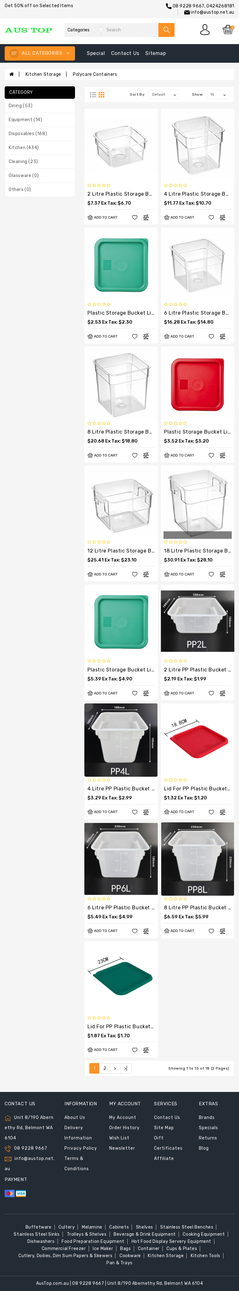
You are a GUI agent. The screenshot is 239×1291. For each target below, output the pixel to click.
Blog (204, 1148)
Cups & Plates (181, 1248)
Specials (208, 1127)
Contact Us (167, 1117)
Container (148, 1248)
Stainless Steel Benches (186, 1227)
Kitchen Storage (43, 74)
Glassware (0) (24, 175)
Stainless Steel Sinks (37, 1234)
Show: (198, 94)
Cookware (130, 1255)
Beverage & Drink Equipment (145, 1234)
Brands (207, 1117)
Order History (124, 1127)
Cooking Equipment (204, 1234)
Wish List (119, 1138)
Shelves (144, 1227)
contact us (125, 53)
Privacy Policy (80, 1148)
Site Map (164, 1127)
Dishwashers (41, 1241)
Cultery (67, 1227)
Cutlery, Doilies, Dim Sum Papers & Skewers (65, 1255)
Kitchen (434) (24, 147)
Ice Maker (103, 1248)
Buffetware (39, 1227)
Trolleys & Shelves (87, 1234)
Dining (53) (21, 105)
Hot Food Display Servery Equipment (171, 1241)
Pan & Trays (119, 1263)
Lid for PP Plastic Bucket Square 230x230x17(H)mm (152, 1027)
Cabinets (119, 1227)
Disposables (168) (28, 133)
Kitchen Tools (205, 1255)
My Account (122, 1117)
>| (126, 1068)
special (96, 53)
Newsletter (122, 1148)
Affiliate (164, 1158)
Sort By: (138, 94)
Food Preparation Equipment (93, 1241)
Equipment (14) (25, 119)
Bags (125, 1248)
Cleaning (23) (23, 161)
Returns (208, 1138)
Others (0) (20, 189)
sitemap (155, 53)
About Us (74, 1117)
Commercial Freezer (64, 1248)
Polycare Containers (95, 74)
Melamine (92, 1227)
